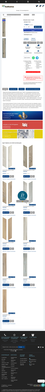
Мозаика (12, 364)
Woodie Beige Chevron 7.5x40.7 (8, 242)
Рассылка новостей (22, 364)
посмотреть (7, 126)
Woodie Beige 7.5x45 (6, 314)
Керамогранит (14, 363)
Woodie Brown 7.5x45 (6, 278)
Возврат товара (5, 364)
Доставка (3, 359)
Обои (12, 375)
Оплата (3, 360)
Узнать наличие (31, 42)
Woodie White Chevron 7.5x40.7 (8, 170)
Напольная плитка (13, 361)
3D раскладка (4, 376)
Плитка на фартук (14, 368)
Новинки (3, 370)
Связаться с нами (5, 362)
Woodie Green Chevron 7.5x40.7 (29, 170)
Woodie (30, 34)
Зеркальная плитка (13, 370)
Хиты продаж (4, 372)
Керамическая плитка (14, 358)
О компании (4, 357)
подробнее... (7, 117)
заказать (6, 136)
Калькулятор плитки (4, 375)
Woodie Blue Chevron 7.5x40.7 (28, 206)
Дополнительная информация (32, 89)
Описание (5, 89)
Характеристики (13, 89)
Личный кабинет (23, 358)
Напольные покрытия (13, 378)
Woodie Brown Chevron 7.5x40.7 (8, 206)
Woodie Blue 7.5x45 (26, 278)
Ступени (12, 366)
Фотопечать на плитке (14, 373)
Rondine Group (34, 32)
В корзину (37, 26)
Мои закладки (23, 362)
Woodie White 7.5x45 (27, 242)
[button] (43, 385)
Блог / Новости (5, 378)
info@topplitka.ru (32, 359)
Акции (3, 368)
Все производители (24, 10)
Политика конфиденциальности (6, 367)
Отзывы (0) (21, 89)
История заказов (23, 360)
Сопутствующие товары (14, 380)
